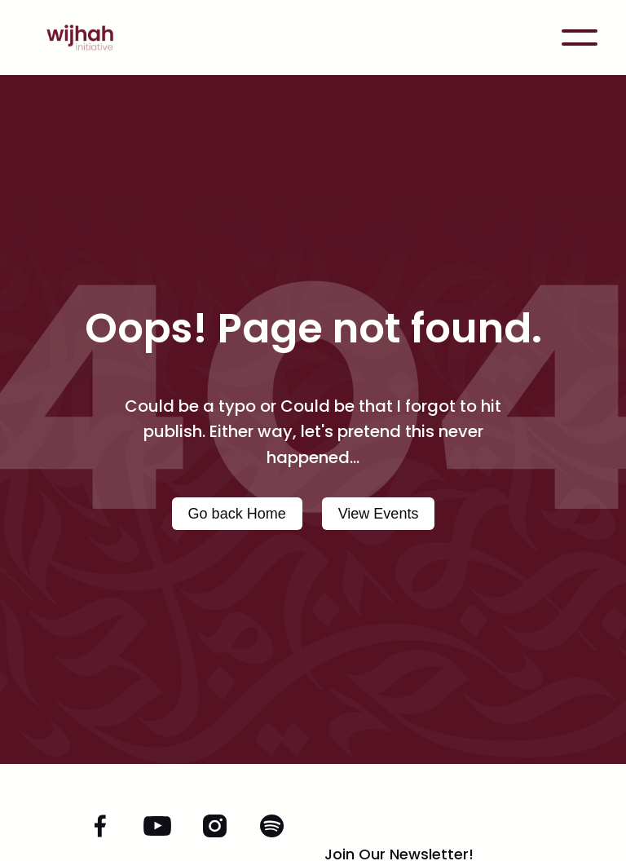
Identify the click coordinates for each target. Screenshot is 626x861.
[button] (579, 37)
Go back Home (237, 514)
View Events (378, 514)
